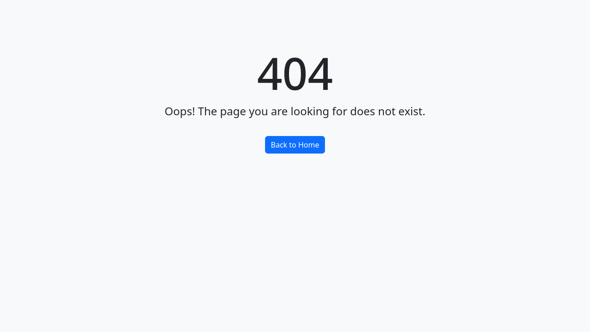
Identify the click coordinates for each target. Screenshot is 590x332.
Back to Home (295, 145)
